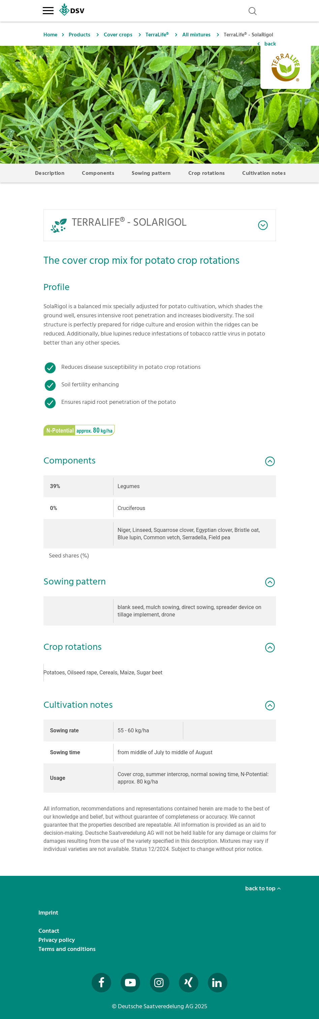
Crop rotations (206, 173)
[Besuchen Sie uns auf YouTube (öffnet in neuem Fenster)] (130, 982)
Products (79, 34)
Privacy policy (57, 940)
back (270, 43)
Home (50, 34)
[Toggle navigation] (48, 9)
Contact (49, 931)
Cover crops (118, 34)
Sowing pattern (151, 173)
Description (49, 173)
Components (98, 173)
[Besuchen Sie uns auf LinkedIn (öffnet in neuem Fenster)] (217, 982)
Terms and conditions (67, 949)
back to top (263, 888)
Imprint (49, 913)
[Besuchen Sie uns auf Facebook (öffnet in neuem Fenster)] (101, 982)
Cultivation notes (264, 173)
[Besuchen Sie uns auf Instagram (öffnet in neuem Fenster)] (159, 982)
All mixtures (196, 34)
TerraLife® (157, 34)
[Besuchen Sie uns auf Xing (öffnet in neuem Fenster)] (188, 982)
